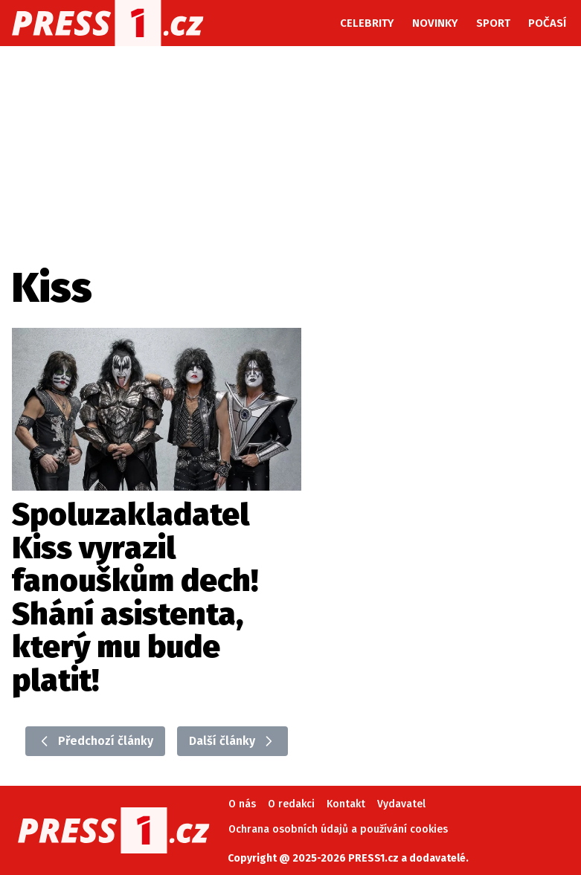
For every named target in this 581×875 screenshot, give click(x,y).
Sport (493, 23)
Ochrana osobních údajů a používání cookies (338, 829)
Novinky (435, 23)
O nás (242, 804)
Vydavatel (401, 804)
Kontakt (346, 804)
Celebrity (367, 23)
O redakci (291, 804)
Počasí (547, 23)
